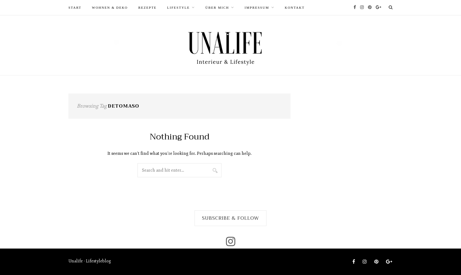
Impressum (257, 7)
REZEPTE (147, 7)
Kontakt (295, 7)
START (74, 7)
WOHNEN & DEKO (110, 7)
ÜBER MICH (217, 7)
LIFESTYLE (178, 7)
